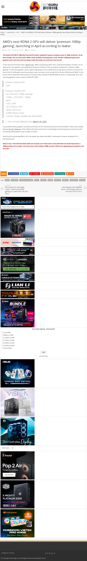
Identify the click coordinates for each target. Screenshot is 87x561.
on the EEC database (14, 129)
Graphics (33, 50)
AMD (7, 180)
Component (10, 32)
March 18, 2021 (40, 121)
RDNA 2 (65, 180)
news (50, 180)
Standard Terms (40, 558)
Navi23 (43, 180)
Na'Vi (36, 180)
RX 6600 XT (74, 180)
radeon (57, 180)
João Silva (8, 50)
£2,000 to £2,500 (8, 343)
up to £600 (7, 332)
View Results (43, 356)
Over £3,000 (7, 348)
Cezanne (14, 180)
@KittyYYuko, (30, 65)
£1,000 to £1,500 (8, 338)
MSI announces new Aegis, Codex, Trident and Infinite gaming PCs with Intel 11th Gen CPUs (16, 189)
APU (17, 32)
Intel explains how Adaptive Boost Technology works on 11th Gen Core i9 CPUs (70, 188)
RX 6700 (82, 180)
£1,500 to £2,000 (8, 340)
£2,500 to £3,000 (8, 345)
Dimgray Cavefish (26, 180)
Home (2, 32)
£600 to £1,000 (8, 335)
